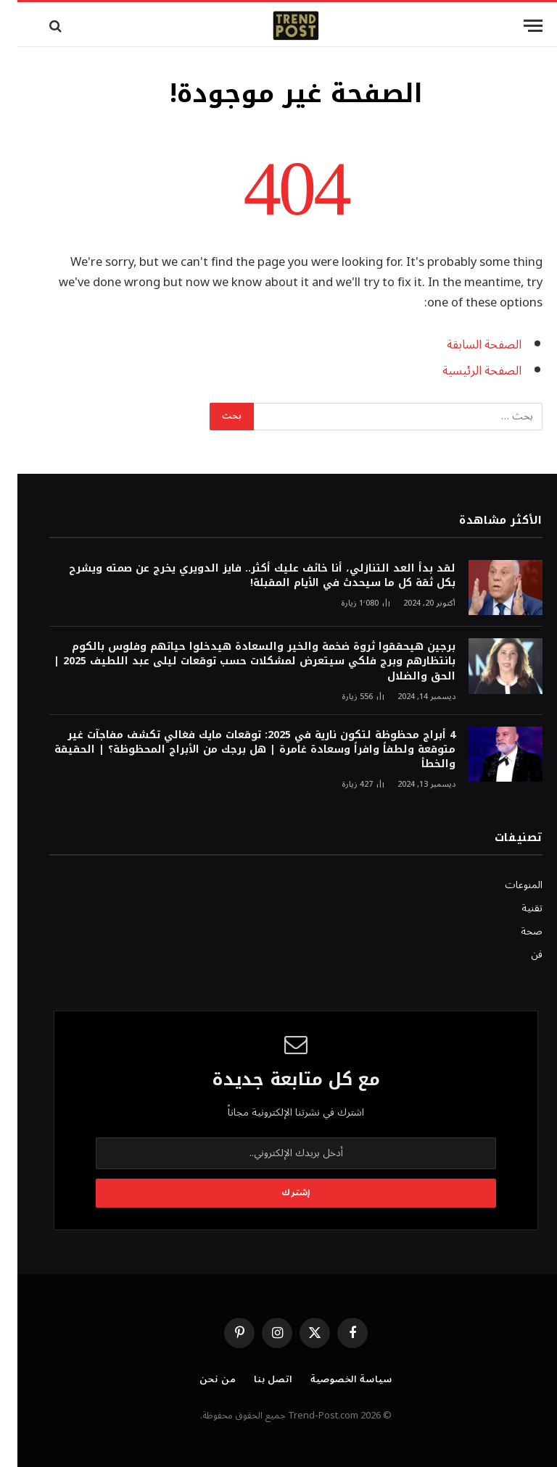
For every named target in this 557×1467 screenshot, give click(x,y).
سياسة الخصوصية (334, 1379)
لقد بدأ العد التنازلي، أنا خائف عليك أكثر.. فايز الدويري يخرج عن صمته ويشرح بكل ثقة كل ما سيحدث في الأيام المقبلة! (244, 575)
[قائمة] (515, 25)
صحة (514, 931)
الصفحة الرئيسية (464, 370)
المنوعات (506, 885)
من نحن (200, 1379)
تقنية (514, 908)
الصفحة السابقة (466, 344)
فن (519, 954)
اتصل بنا (255, 1379)
